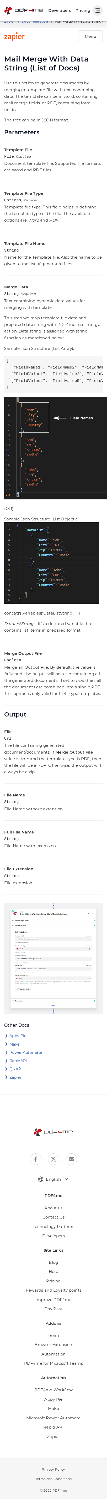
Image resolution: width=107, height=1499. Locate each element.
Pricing (83, 10)
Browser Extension (53, 1339)
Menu (90, 36)
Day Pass (53, 1304)
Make (14, 1039)
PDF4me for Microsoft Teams (53, 1358)
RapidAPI (18, 1056)
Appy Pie (17, 1031)
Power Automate (25, 1047)
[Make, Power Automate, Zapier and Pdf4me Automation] (59, 10)
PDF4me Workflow (53, 1385)
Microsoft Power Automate (53, 1413)
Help (53, 1266)
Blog (53, 1257)
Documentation (35, 21)
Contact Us (53, 1212)
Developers (53, 1231)
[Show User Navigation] (97, 10)
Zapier (9, 21)
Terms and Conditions (53, 1474)
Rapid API (53, 1422)
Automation (53, 1349)
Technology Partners (53, 1221)
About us (53, 1203)
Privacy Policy (53, 1465)
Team (53, 1330)
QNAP (15, 1064)
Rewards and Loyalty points (54, 1285)
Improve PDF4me (53, 1294)
